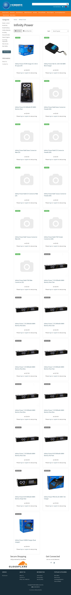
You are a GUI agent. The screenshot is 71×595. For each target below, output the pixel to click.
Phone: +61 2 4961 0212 (24, 579)
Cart (65, 6)
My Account (4, 575)
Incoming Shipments (60, 12)
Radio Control (5, 12)
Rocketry (35, 12)
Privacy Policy (40, 577)
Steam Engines (50, 12)
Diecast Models (41, 12)
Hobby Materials (28, 12)
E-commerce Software (33, 590)
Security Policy (40, 579)
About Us (4, 61)
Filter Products (7, 51)
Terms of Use (39, 575)
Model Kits (12, 12)
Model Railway (19, 12)
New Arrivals (6, 15)
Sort (49, 31)
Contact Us (5, 64)
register (27, 73)
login (21, 73)
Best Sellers (12, 15)
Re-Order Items (57, 6)
